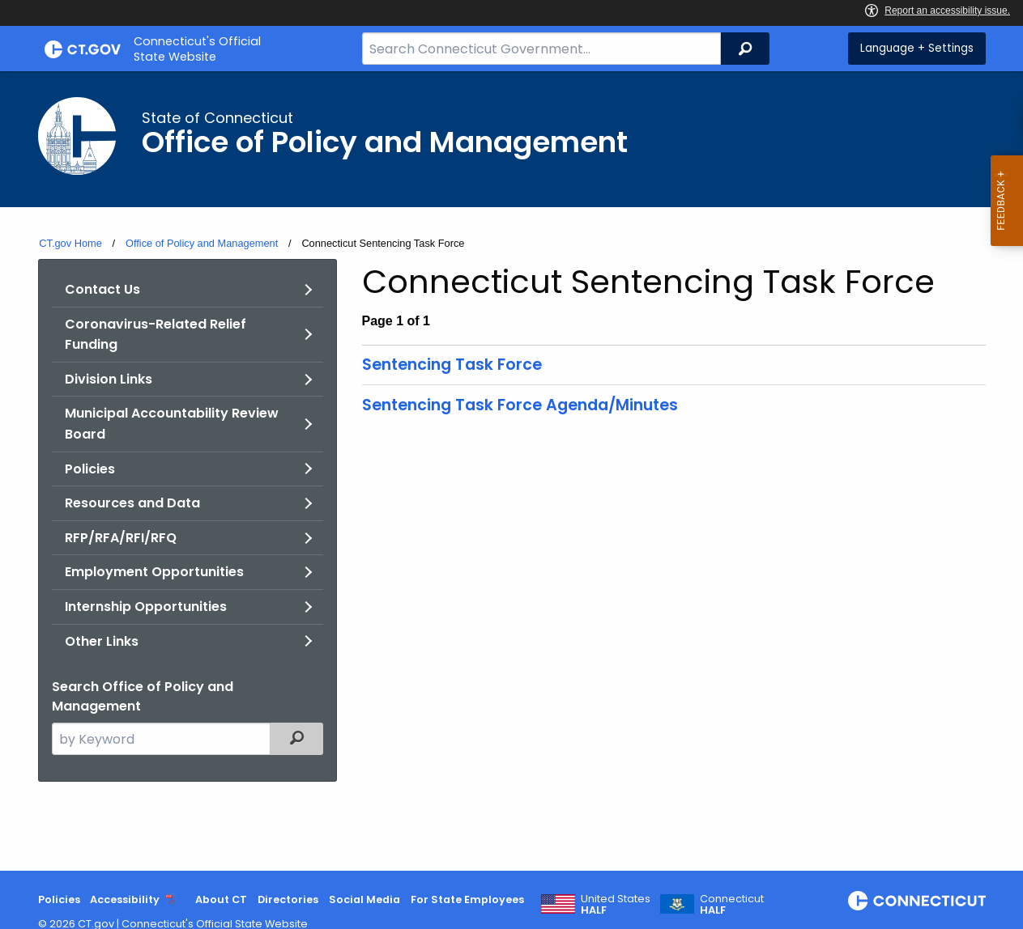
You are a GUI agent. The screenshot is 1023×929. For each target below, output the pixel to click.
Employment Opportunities (154, 571)
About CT (221, 899)
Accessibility (125, 899)
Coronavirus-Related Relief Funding (155, 334)
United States (615, 904)
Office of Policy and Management (202, 243)
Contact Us (102, 289)
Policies (90, 469)
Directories (288, 899)
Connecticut (732, 904)
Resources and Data (132, 503)
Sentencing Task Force (452, 364)
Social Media (364, 899)
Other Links (102, 641)
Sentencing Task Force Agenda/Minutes (520, 405)
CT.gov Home (70, 243)
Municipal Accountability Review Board (172, 423)
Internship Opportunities (146, 606)
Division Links (108, 379)
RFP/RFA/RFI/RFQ (121, 537)
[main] (511, 471)
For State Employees (467, 899)
